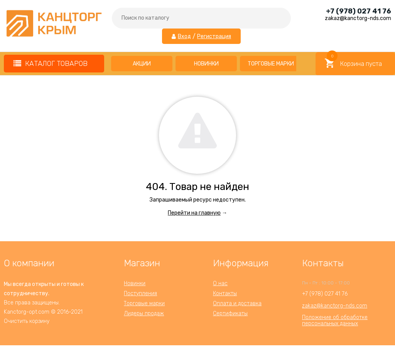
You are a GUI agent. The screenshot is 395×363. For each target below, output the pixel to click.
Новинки (206, 64)
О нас (220, 283)
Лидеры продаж (144, 313)
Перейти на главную (194, 213)
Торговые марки (271, 64)
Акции (142, 64)
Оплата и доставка (237, 303)
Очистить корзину (26, 321)
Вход (184, 37)
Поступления (140, 293)
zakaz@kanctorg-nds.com (334, 305)
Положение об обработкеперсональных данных (335, 320)
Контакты (225, 293)
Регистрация (214, 37)
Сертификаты (230, 313)
